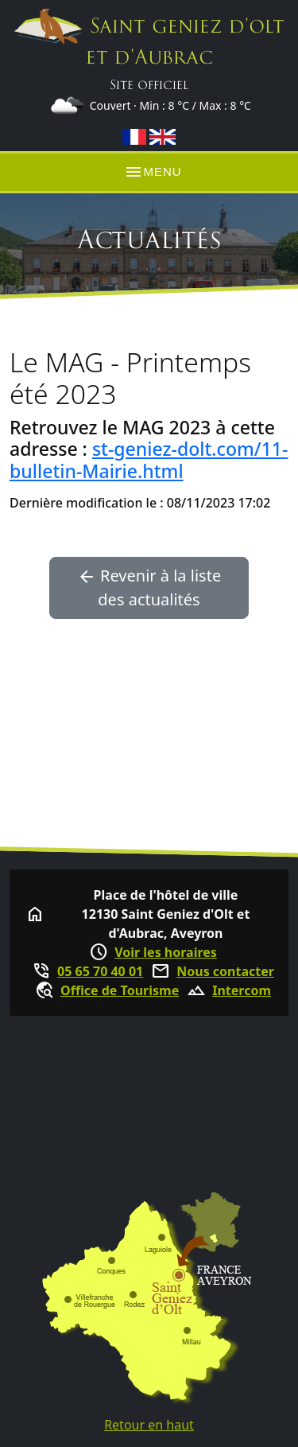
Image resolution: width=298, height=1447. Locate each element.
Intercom (241, 990)
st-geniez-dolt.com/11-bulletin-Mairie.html (149, 460)
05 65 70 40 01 (100, 971)
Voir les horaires (165, 952)
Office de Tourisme (119, 990)
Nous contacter (225, 971)
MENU (152, 172)
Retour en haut (149, 1424)
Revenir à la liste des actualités (149, 587)
